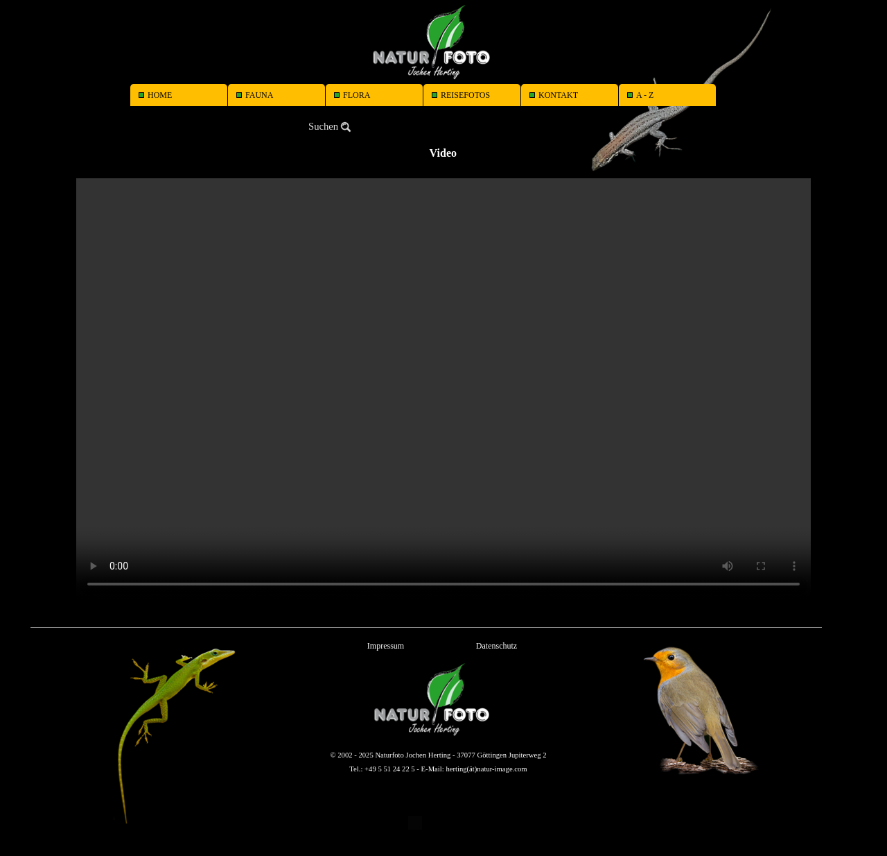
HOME (160, 95)
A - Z (644, 95)
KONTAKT (558, 95)
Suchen (323, 126)
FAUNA (259, 95)
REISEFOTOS (465, 95)
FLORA (356, 95)
